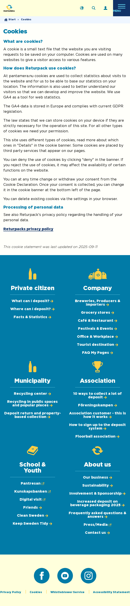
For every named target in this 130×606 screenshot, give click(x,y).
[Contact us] (97, 532)
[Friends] (32, 507)
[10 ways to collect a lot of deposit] (97, 395)
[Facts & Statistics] (32, 317)
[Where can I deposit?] (32, 309)
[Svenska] (81, 8)
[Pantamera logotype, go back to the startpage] (26, 8)
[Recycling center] (32, 393)
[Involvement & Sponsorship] (97, 493)
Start (12, 19)
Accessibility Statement (111, 592)
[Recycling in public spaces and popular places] (32, 403)
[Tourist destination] (97, 344)
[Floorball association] (97, 436)
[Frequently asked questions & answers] (97, 514)
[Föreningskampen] (97, 405)
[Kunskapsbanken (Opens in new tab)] (32, 491)
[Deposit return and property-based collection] (32, 415)
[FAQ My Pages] (97, 352)
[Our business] (97, 477)
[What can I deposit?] (32, 301)
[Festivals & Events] (97, 328)
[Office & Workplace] (97, 336)
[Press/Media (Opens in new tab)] (97, 524)
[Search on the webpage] (93, 8)
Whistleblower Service (67, 592)
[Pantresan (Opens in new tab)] (32, 483)
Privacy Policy (11, 592)
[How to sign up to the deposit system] (97, 426)
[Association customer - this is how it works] (97, 415)
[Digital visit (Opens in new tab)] (32, 499)
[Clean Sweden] (32, 515)
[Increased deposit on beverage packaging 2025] (97, 503)
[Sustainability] (97, 485)
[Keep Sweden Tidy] (32, 523)
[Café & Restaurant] (97, 320)
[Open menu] (121, 8)
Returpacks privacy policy (28, 229)
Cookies (36, 592)
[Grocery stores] (97, 312)
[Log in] (105, 8)
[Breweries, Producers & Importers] (97, 302)
